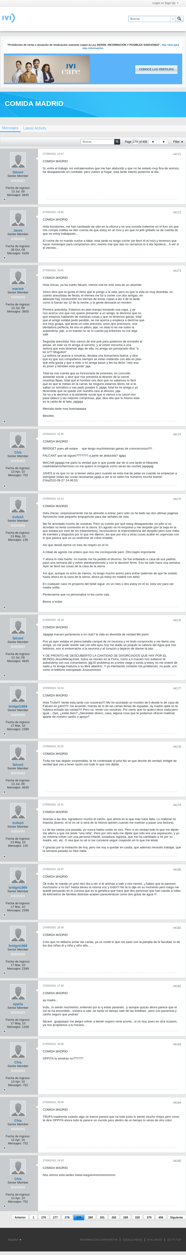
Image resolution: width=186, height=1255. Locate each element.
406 (160, 1217)
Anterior (20, 1217)
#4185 (177, 1161)
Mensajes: (14, 195)
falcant (18, 172)
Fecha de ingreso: (18, 188)
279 (78, 1217)
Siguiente (176, 1217)
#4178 (177, 746)
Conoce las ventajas (156, 69)
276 (43, 1217)
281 (102, 1217)
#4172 (177, 212)
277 (55, 1217)
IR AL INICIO (154, 1239)
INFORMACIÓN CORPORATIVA (99, 1239)
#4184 (177, 1102)
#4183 (177, 1044)
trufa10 (18, 517)
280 (90, 1217)
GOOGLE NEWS (132, 1239)
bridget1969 (18, 706)
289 (125, 1217)
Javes (18, 230)
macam (18, 289)
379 (149, 1217)
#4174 (177, 434)
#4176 (177, 620)
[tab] (35, 128)
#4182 (177, 986)
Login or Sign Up (165, 3)
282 (114, 1217)
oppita (18, 1004)
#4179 (177, 805)
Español (14, 1239)
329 (137, 1217)
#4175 (177, 499)
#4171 (177, 154)
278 (67, 1217)
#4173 (177, 270)
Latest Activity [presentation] (34, 128)
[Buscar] (151, 19)
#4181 (177, 928)
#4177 (177, 688)
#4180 (177, 869)
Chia (17, 452)
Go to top (174, 1239)
